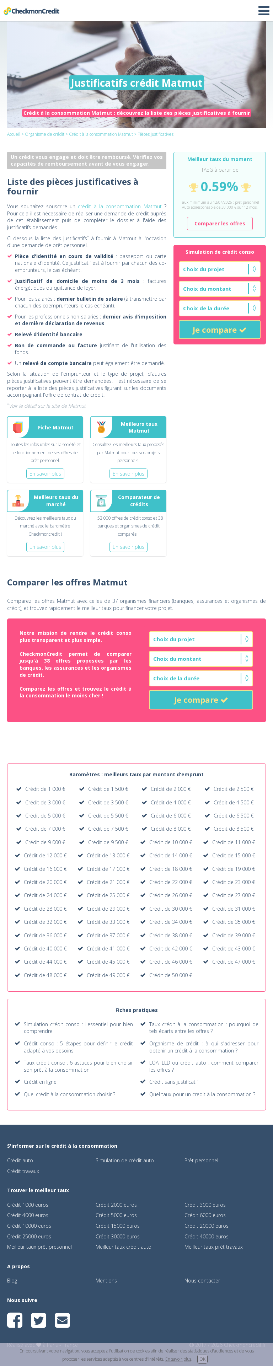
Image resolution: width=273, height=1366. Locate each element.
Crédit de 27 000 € (233, 895)
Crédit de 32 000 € (45, 921)
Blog (12, 1280)
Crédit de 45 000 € (108, 961)
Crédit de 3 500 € (108, 802)
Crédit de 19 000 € (233, 869)
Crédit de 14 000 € (170, 855)
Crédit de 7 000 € (45, 828)
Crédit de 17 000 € (108, 869)
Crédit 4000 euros (27, 1215)
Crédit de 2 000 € (171, 789)
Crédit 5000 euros (116, 1215)
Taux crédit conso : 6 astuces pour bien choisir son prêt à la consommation (78, 1066)
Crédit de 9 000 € (45, 842)
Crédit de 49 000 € (108, 975)
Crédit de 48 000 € (45, 975)
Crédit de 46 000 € (170, 961)
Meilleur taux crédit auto (123, 1246)
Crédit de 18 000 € (170, 869)
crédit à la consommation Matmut (119, 206)
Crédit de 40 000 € (45, 948)
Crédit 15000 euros (118, 1225)
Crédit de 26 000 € (170, 895)
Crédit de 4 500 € (233, 802)
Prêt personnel (201, 1160)
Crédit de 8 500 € (233, 828)
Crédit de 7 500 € (108, 828)
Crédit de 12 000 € (45, 855)
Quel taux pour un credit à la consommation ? (202, 1094)
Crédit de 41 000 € (108, 948)
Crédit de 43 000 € (233, 948)
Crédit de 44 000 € (45, 961)
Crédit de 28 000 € (45, 908)
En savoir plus (178, 1359)
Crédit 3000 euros (205, 1204)
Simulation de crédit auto (125, 1160)
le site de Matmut (66, 405)
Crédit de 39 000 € (233, 935)
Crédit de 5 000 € (45, 815)
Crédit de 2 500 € (233, 789)
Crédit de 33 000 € (108, 921)
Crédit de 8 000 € (171, 828)
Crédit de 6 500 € (233, 815)
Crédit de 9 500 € (108, 842)
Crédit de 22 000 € (170, 882)
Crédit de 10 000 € (170, 842)
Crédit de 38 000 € (170, 935)
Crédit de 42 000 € (170, 948)
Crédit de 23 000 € (233, 882)
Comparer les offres (219, 223)
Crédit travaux (23, 1171)
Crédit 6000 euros (205, 1215)
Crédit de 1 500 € (108, 789)
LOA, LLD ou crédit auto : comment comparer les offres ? (203, 1066)
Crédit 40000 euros (206, 1236)
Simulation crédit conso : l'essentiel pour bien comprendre (78, 1028)
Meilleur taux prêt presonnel (39, 1246)
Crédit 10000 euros (29, 1225)
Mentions (106, 1280)
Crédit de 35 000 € (233, 921)
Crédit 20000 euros (206, 1225)
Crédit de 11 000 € (233, 842)
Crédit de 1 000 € (45, 789)
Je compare (220, 329)
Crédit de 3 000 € (45, 802)
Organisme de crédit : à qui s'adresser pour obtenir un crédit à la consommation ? (203, 1047)
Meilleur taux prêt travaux (213, 1246)
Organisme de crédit (44, 134)
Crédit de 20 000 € (45, 882)
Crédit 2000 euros (116, 1204)
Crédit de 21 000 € (108, 882)
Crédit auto (20, 1160)
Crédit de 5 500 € (108, 815)
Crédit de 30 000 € (170, 908)
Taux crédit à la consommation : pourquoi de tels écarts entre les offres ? (203, 1028)
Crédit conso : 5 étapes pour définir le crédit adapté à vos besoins (78, 1047)
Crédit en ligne (40, 1081)
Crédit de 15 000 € (233, 855)
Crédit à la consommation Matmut (101, 134)
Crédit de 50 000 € (170, 975)
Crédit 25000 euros (29, 1236)
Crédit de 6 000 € (171, 815)
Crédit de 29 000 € (108, 908)
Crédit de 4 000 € (171, 802)
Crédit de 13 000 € (108, 855)
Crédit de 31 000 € (233, 908)
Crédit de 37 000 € (108, 935)
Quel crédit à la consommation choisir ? (69, 1094)
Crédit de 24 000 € (45, 895)
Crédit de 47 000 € (233, 961)
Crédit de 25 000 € (108, 895)
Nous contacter (202, 1280)
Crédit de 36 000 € (45, 935)
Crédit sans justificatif (173, 1081)
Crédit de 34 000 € (170, 921)
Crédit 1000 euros (27, 1204)
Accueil (13, 134)
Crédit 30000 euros (118, 1236)
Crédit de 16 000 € (45, 869)
